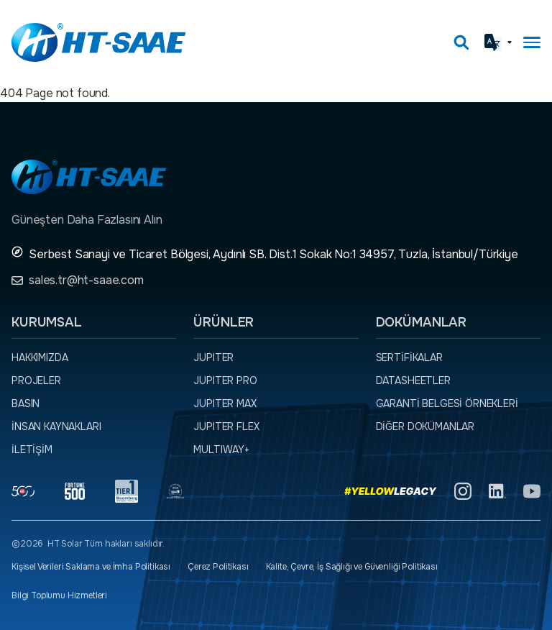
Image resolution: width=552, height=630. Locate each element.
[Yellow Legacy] (390, 491)
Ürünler (223, 322)
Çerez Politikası (218, 566)
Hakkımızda (40, 357)
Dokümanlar (421, 322)
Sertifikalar (409, 357)
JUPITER (213, 357)
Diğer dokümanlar (425, 426)
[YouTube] (531, 491)
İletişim (32, 449)
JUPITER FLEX (226, 426)
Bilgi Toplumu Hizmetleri (59, 595)
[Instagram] (463, 491)
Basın (26, 403)
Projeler (36, 380)
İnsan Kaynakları (56, 426)
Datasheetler (413, 380)
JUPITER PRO (225, 380)
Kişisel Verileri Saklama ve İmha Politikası (91, 566)
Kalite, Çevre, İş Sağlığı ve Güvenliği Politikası (352, 566)
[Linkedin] (497, 491)
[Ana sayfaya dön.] (98, 42)
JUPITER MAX (224, 403)
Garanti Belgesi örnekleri (447, 403)
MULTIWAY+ (221, 449)
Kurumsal (47, 322)
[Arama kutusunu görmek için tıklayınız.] (461, 42)
